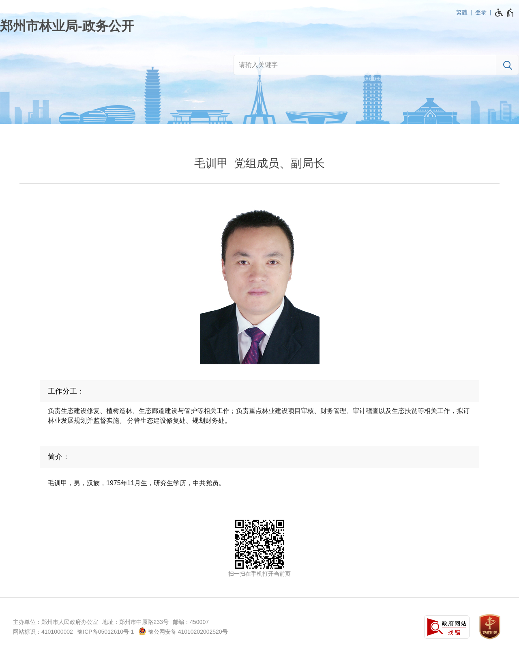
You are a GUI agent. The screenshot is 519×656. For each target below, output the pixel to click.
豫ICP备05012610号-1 (105, 631)
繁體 (462, 12)
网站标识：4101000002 (43, 631)
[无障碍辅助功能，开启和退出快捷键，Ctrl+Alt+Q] (504, 12)
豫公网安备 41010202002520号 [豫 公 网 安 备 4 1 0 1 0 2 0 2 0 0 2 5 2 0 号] (183, 631)
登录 (481, 12)
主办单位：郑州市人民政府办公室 (55, 622)
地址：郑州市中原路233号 (135, 622)
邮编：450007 (191, 622)
